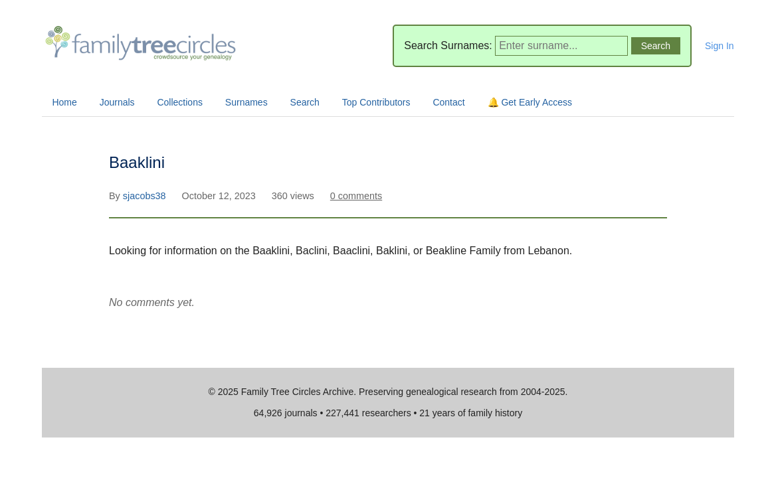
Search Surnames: (448, 45)
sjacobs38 (146, 196)
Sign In (719, 45)
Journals (117, 102)
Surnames (246, 102)
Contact (448, 102)
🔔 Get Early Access (530, 102)
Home (64, 102)
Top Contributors (376, 102)
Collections (179, 102)
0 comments (356, 196)
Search (305, 102)
